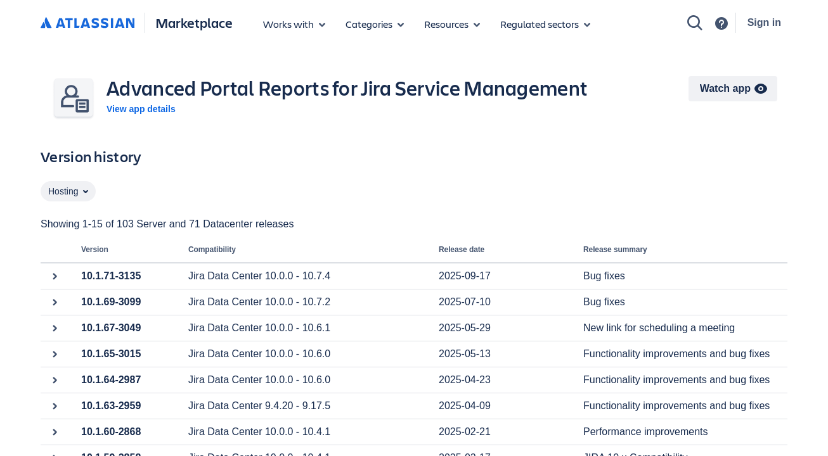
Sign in (764, 22)
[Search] (695, 22)
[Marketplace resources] (452, 24)
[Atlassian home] (87, 23)
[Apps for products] (294, 24)
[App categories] (374, 24)
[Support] (721, 23)
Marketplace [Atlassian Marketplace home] (194, 22)
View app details (141, 109)
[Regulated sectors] (545, 24)
